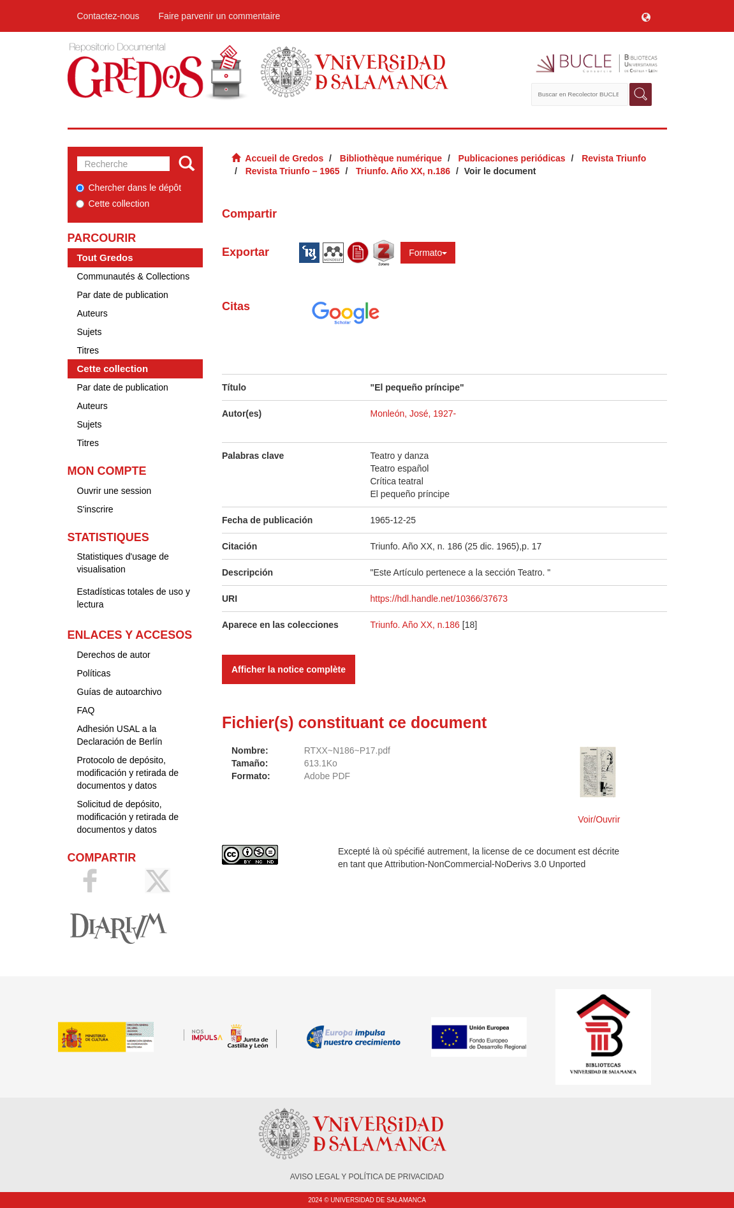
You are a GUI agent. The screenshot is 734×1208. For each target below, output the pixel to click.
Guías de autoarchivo (119, 692)
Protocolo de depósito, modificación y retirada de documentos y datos (128, 773)
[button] (646, 16)
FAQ (86, 710)
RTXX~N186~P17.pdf (347, 750)
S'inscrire (95, 509)
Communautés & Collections (133, 276)
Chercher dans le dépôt (129, 188)
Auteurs (92, 313)
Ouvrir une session (114, 491)
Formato (428, 253)
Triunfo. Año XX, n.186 (403, 171)
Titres (88, 350)
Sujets (89, 332)
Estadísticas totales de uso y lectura (133, 597)
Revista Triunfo (614, 158)
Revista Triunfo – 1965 (293, 171)
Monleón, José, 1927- (414, 413)
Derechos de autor (113, 655)
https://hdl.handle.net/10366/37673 (439, 598)
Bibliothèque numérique (391, 158)
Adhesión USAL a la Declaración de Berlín (120, 735)
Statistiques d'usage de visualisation (123, 562)
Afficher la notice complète (288, 669)
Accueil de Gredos (284, 158)
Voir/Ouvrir (599, 819)
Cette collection (113, 203)
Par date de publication (122, 295)
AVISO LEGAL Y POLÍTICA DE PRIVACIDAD (367, 1176)
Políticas (94, 673)
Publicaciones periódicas (512, 158)
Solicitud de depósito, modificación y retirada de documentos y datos (128, 817)
